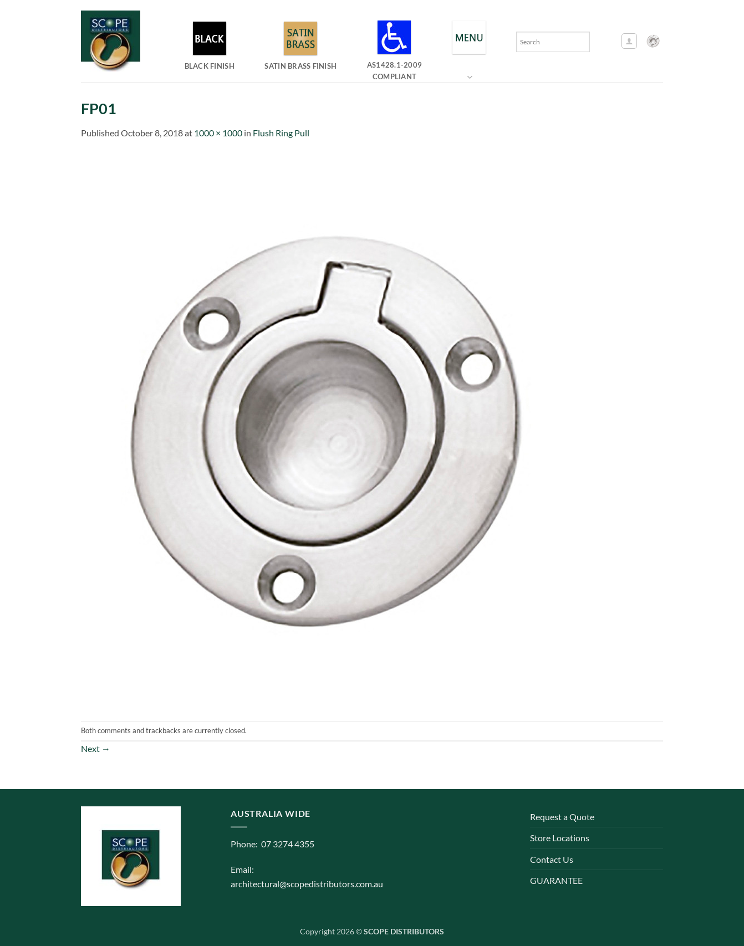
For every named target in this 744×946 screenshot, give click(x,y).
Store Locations (559, 837)
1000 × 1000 (218, 132)
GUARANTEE (556, 880)
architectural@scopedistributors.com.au (307, 883)
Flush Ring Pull (281, 132)
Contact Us (551, 859)
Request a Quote (562, 816)
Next (95, 748)
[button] (629, 41)
